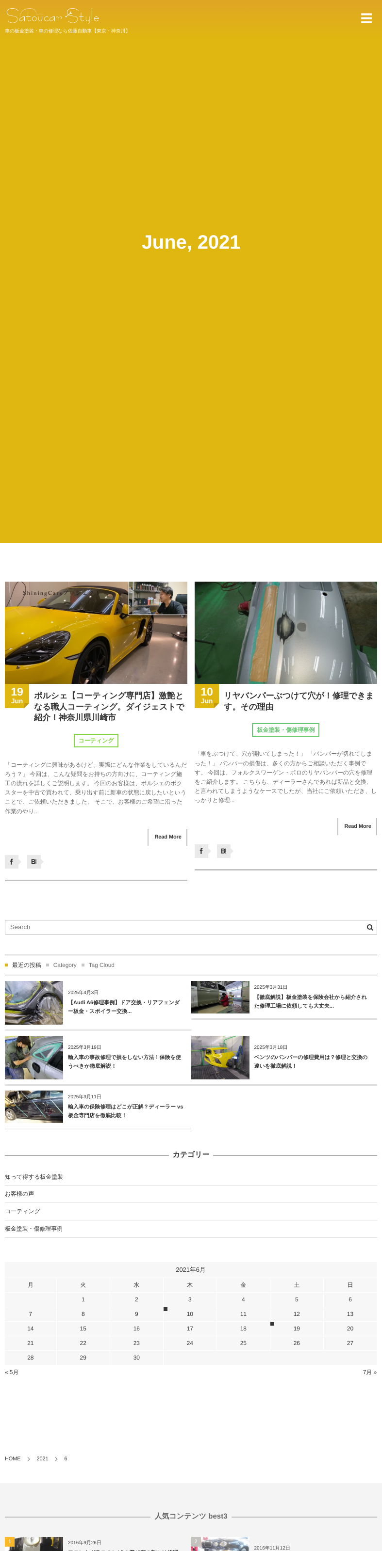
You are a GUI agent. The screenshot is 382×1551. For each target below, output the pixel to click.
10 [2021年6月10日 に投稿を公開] (190, 1314)
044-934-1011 (332, 19)
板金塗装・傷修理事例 (286, 730)
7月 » (370, 1372)
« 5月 (11, 1372)
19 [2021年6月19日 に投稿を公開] (297, 1328)
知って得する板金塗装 (34, 1176)
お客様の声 (19, 1193)
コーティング (96, 740)
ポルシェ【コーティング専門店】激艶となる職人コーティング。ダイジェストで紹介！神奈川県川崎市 (109, 706)
